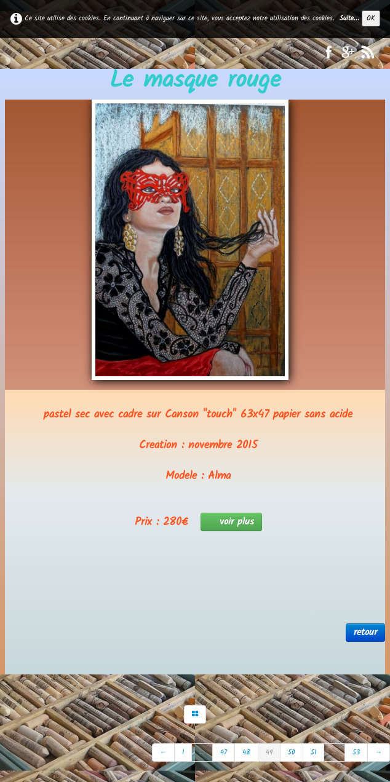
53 (356, 752)
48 (246, 752)
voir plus (231, 521)
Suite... (349, 18)
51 (313, 752)
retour (365, 632)
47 (223, 752)
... (202, 752)
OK (371, 18)
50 (291, 752)
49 (269, 752)
